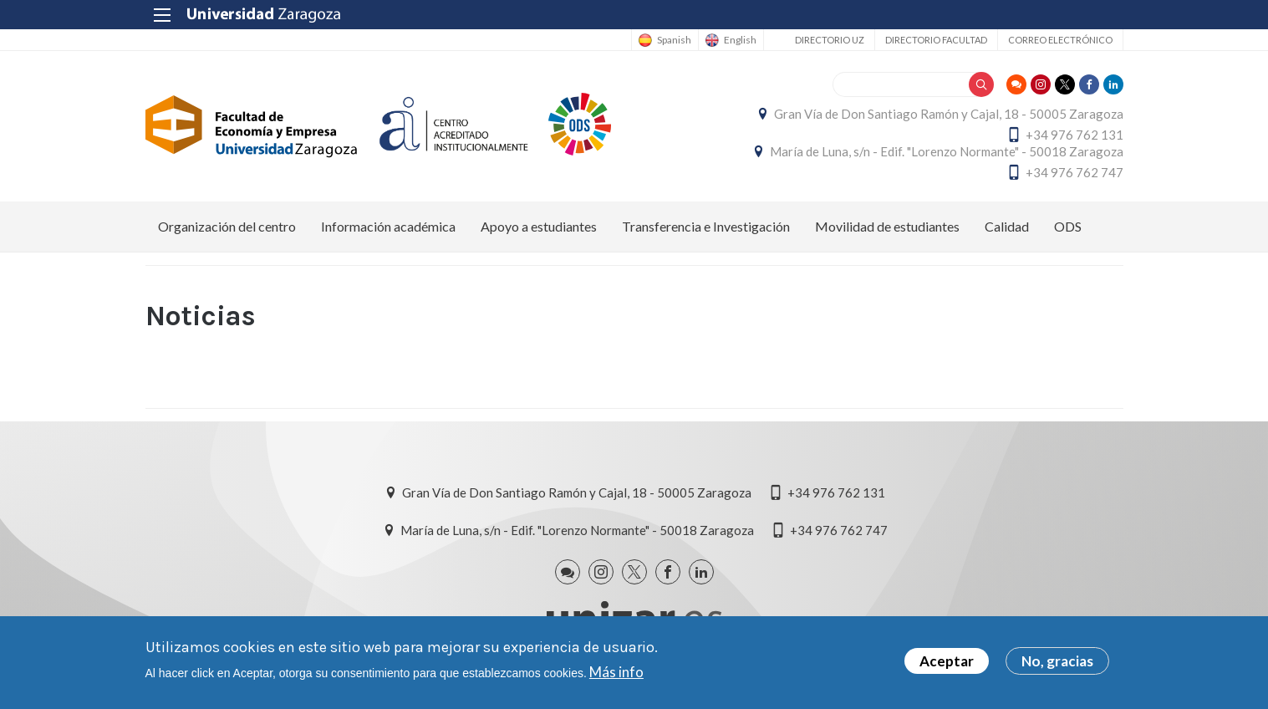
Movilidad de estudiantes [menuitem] (887, 226)
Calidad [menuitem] (1007, 226)
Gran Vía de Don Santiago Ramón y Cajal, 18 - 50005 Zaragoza (948, 113)
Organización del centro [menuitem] (227, 226)
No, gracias (1057, 662)
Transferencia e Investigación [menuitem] (706, 226)
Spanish (674, 40)
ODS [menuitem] (1068, 226)
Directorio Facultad (936, 39)
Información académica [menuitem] (388, 226)
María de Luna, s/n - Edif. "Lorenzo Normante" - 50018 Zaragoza (946, 151)
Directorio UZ (829, 39)
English (740, 40)
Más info (616, 672)
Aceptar (946, 662)
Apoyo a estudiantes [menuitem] (539, 226)
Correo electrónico (1060, 39)
